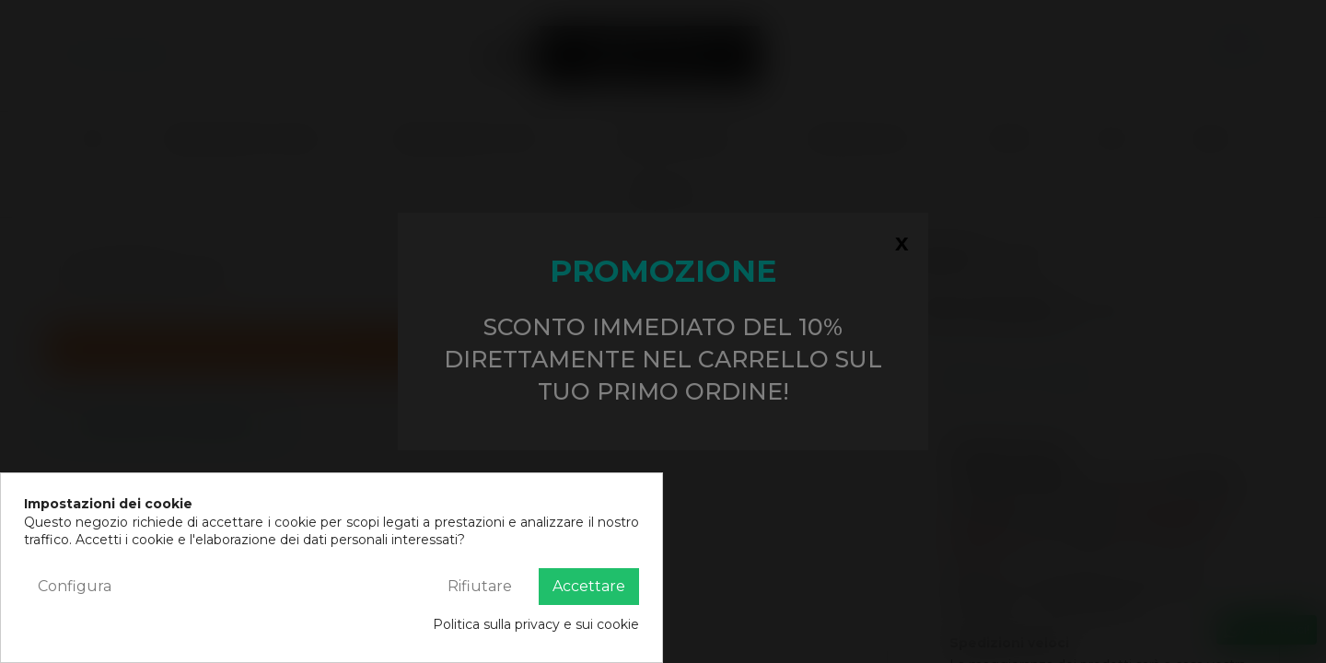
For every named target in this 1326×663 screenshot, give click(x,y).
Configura (74, 586)
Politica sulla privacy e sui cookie (536, 624)
